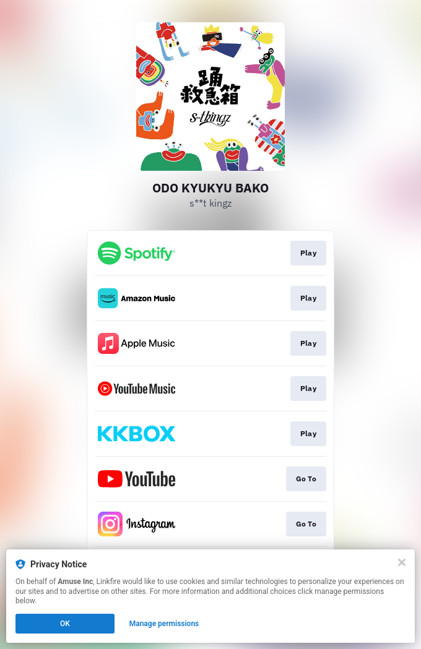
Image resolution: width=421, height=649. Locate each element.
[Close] (402, 562)
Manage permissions (164, 623)
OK (65, 623)
